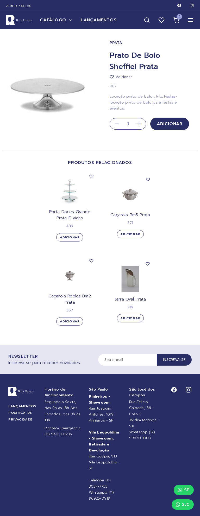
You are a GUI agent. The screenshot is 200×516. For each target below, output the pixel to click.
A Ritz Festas (18, 5)
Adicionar (170, 124)
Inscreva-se (174, 359)
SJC (183, 504)
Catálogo (56, 20)
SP (184, 490)
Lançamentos (99, 20)
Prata (116, 43)
